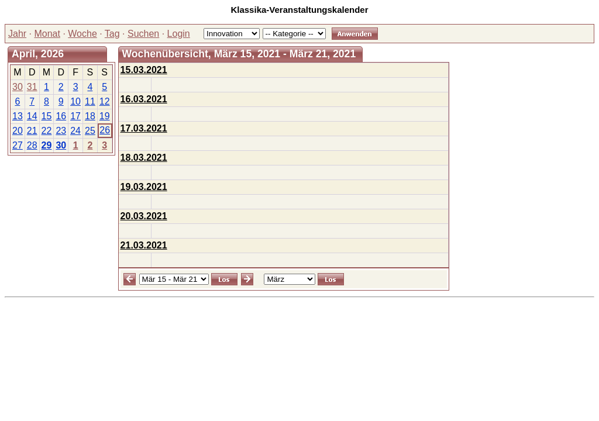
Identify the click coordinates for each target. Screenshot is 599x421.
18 (90, 116)
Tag (112, 34)
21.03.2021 (144, 245)
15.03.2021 (144, 70)
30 (17, 87)
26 (104, 130)
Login (178, 34)
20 (17, 131)
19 (104, 116)
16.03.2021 (144, 99)
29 (47, 145)
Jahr (17, 34)
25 (90, 131)
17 (75, 116)
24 (75, 131)
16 (61, 116)
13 (17, 116)
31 (32, 87)
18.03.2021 (144, 158)
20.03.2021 (144, 216)
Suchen (143, 34)
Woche (82, 34)
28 (32, 145)
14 (32, 116)
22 (47, 131)
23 (61, 131)
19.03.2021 (144, 187)
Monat (47, 34)
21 (32, 131)
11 (90, 101)
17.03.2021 (144, 128)
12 (104, 101)
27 (17, 145)
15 (47, 116)
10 (75, 101)
